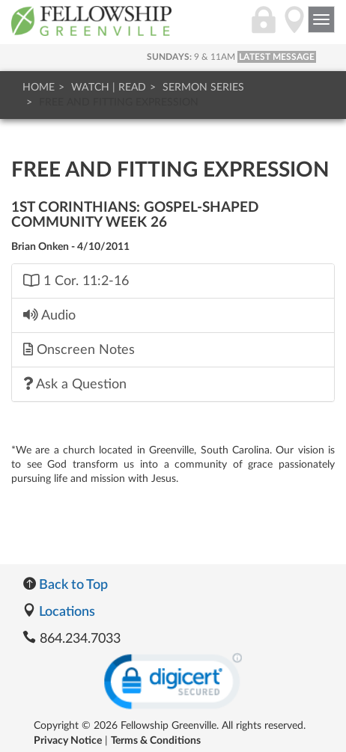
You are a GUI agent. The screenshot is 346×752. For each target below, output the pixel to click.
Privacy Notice (68, 741)
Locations (58, 612)
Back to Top (65, 585)
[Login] (263, 27)
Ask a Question (75, 384)
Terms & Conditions (156, 741)
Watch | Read (108, 87)
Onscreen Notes (79, 349)
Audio (49, 315)
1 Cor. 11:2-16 (76, 280)
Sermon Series (203, 87)
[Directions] (294, 27)
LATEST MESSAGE (277, 56)
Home (38, 87)
